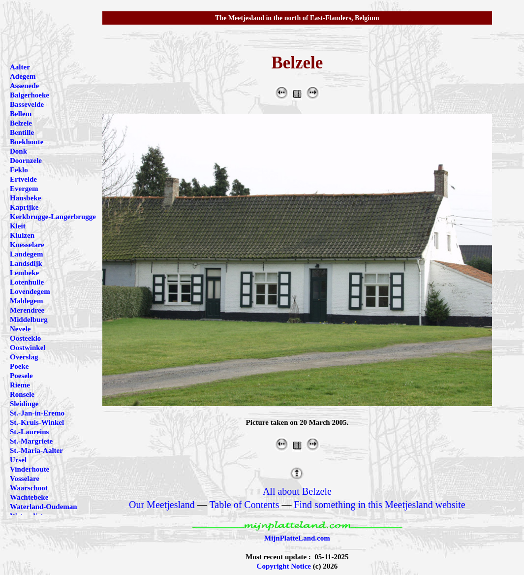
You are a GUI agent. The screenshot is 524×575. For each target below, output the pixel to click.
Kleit (18, 226)
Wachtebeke (29, 497)
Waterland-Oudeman (43, 507)
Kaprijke (24, 207)
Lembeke (24, 273)
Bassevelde (27, 104)
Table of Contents (244, 504)
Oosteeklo (25, 338)
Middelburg (29, 319)
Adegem (23, 76)
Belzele (21, 123)
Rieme (20, 385)
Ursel (18, 460)
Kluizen (22, 235)
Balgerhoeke (29, 95)
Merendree (27, 310)
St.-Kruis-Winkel (37, 422)
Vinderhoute (29, 469)
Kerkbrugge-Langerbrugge (53, 217)
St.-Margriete (31, 441)
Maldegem (26, 301)
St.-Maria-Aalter (36, 450)
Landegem (26, 254)
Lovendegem (30, 291)
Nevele (20, 329)
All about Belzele (297, 491)
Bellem (20, 114)
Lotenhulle (27, 282)
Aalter (20, 67)
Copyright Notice (284, 566)
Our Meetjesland (162, 504)
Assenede (24, 86)
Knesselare (27, 245)
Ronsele (22, 394)
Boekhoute (26, 142)
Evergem (24, 188)
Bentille (22, 132)
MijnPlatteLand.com (297, 538)
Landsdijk (26, 263)
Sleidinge (24, 404)
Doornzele (26, 160)
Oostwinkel (28, 347)
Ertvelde (23, 179)
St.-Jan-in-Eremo (37, 413)
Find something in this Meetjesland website (379, 504)
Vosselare (24, 478)
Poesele (21, 376)
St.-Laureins (29, 432)
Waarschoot (29, 488)
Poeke (19, 366)
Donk (18, 151)
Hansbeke (25, 198)
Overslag (24, 357)
